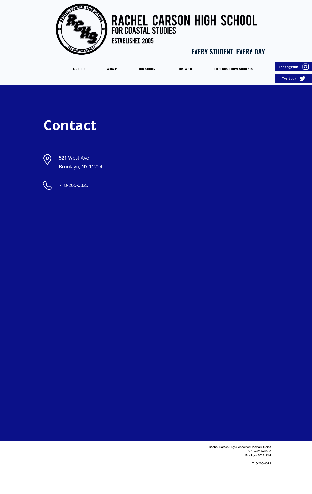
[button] (79, 69)
